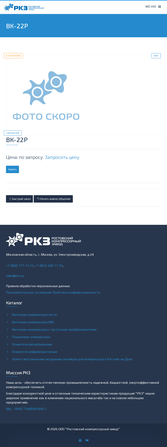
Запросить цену (62, 157)
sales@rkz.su (15, 276)
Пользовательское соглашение (29, 292)
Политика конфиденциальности (76, 292)
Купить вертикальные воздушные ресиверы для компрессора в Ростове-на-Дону (72, 359)
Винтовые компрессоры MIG (33, 322)
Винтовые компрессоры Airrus (34, 315)
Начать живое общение (53, 198)
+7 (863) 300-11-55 (49, 265)
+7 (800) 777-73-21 (20, 265)
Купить (12, 169)
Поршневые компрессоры (31, 337)
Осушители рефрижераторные (34, 352)
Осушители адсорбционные (32, 344)
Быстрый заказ (19, 198)
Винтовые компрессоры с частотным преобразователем (54, 329)
